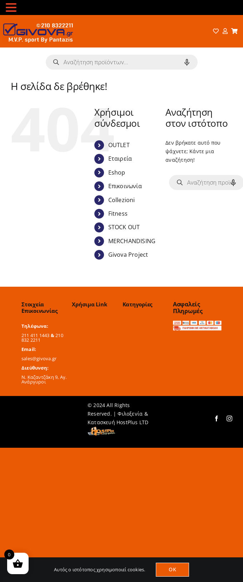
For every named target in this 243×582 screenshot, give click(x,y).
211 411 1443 (35, 335)
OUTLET (119, 145)
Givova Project (128, 255)
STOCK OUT (124, 227)
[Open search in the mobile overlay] (121, 62)
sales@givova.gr (38, 358)
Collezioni (121, 200)
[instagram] (229, 418)
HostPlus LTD (132, 422)
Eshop (116, 172)
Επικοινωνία (125, 186)
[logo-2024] (37, 20)
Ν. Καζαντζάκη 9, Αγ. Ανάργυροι (43, 379)
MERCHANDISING (132, 241)
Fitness (118, 213)
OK (172, 569)
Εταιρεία (120, 158)
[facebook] (216, 418)
